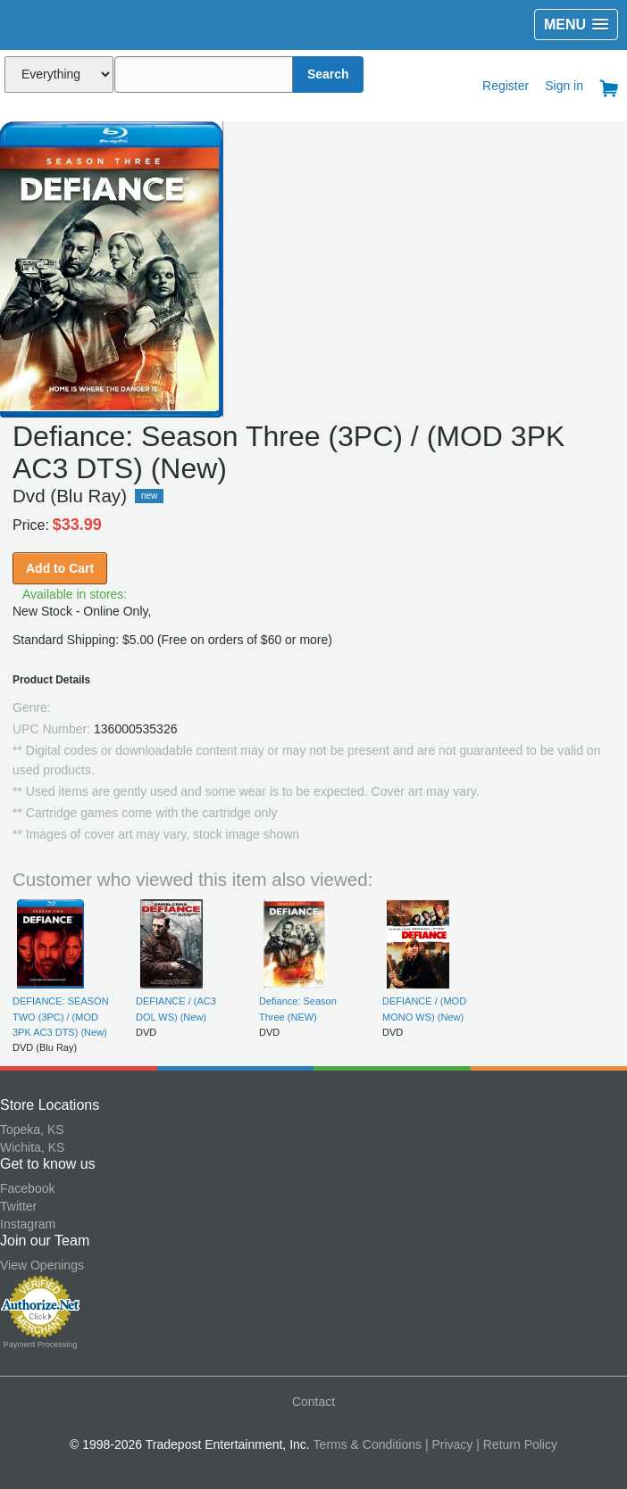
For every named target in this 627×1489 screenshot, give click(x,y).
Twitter (18, 1206)
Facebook (27, 1188)
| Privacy (448, 1444)
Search (328, 74)
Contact (313, 1401)
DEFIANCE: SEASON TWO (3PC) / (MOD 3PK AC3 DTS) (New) (61, 1017)
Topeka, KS (32, 1129)
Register (505, 86)
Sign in (564, 86)
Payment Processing (41, 1344)
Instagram (27, 1224)
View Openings (42, 1265)
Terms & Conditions (368, 1444)
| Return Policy (516, 1444)
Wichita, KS (32, 1147)
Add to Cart (60, 568)
